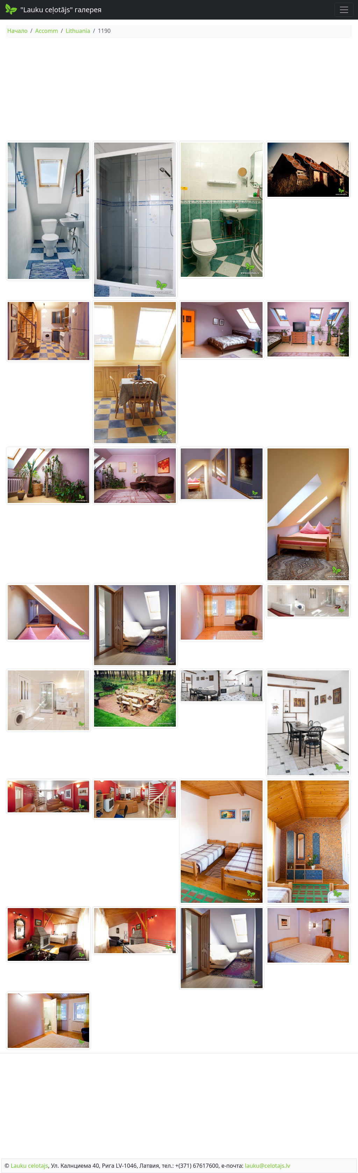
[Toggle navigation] (344, 10)
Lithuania (78, 31)
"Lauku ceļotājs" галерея (53, 9)
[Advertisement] (179, 90)
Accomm (46, 31)
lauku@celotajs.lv (267, 1166)
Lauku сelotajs (29, 1166)
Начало (17, 31)
